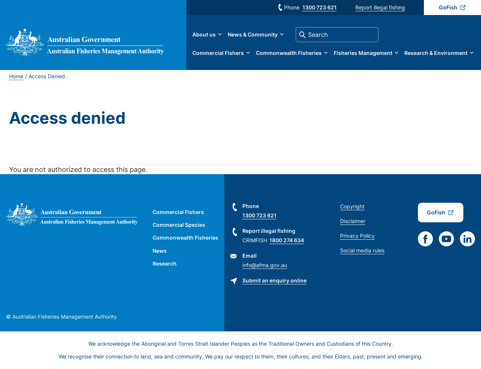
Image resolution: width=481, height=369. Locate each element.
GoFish (448, 7)
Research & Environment (435, 53)
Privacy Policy (357, 235)
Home (16, 76)
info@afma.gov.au (264, 265)
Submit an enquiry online (274, 280)
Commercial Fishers (218, 53)
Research (165, 263)
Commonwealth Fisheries (289, 53)
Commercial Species (179, 225)
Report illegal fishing (380, 7)
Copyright (352, 206)
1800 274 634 (286, 240)
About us (204, 34)
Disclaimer (352, 221)
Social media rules (362, 250)
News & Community (253, 34)
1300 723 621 (320, 7)
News (160, 251)
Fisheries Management (363, 53)
